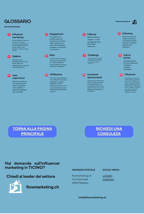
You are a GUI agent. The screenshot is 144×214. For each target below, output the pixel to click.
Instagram (108, 179)
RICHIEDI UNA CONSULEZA (109, 131)
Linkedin (107, 175)
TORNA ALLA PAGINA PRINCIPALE (32, 131)
